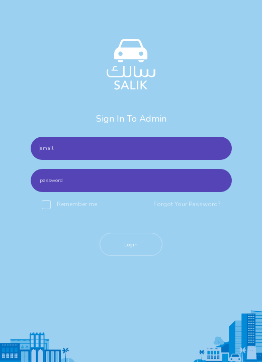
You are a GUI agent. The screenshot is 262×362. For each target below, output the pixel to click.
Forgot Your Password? (187, 204)
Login (131, 244)
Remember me (69, 204)
